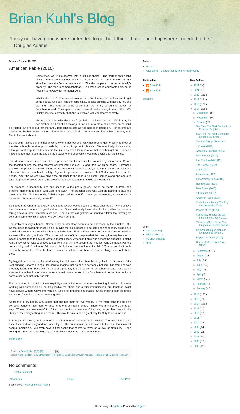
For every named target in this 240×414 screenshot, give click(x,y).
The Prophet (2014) (206, 165)
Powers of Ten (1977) (207, 210)
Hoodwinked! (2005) (206, 183)
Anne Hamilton (25, 355)
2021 (197, 90)
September (203, 251)
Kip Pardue (57, 355)
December (202, 112)
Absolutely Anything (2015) (210, 151)
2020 (197, 94)
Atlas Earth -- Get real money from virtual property (172, 70)
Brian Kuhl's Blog (62, 18)
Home (70, 379)
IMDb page (15, 338)
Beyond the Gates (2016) (209, 237)
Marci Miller (70, 355)
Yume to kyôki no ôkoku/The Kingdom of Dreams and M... (213, 224)
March (200, 279)
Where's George (154, 234)
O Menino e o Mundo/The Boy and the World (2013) (212, 204)
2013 (197, 308)
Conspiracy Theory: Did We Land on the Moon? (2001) (211, 216)
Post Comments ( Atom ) (37, 384)
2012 (197, 313)
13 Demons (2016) (206, 193)
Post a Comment (23, 372)
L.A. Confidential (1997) (208, 160)
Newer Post (16, 379)
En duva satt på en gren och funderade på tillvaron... (211, 231)
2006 (197, 341)
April (199, 274)
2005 (197, 346)
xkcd (148, 242)
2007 (197, 336)
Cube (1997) (202, 169)
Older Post (124, 379)
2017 (197, 108)
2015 (197, 299)
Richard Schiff (102, 355)
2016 (197, 294)
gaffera (118, 406)
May (199, 269)
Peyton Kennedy (85, 355)
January (201, 288)
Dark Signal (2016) (206, 188)
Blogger (141, 406)
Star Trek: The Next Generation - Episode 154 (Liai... (213, 128)
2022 (197, 85)
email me (148, 98)
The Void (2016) (204, 146)
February (202, 283)
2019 (197, 99)
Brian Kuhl (155, 85)
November (202, 117)
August (201, 255)
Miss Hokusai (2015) (207, 155)
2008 (197, 331)
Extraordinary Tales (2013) (210, 179)
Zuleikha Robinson (119, 355)
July (199, 260)
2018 (197, 104)
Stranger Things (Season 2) (210, 141)
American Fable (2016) (208, 197)
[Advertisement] (156, 164)
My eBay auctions (155, 238)
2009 (197, 327)
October (201, 122)
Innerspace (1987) (205, 174)
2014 (197, 303)
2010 (197, 322)
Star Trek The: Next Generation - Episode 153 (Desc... (213, 135)
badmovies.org (154, 230)
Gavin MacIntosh (42, 355)
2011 (197, 317)
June (199, 265)
